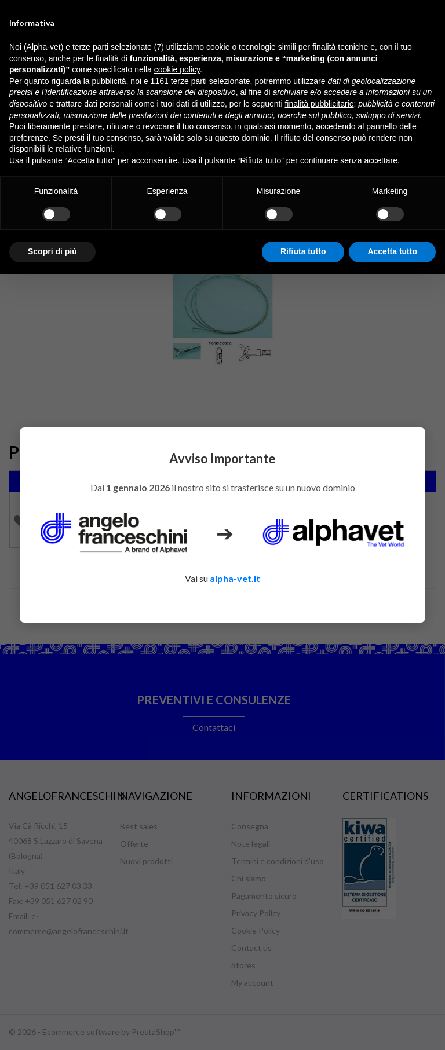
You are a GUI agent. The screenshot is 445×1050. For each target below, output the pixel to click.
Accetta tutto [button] (392, 251)
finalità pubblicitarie (318, 103)
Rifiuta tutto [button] (303, 251)
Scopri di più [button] (52, 251)
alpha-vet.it (235, 578)
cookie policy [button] (177, 69)
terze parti (189, 81)
